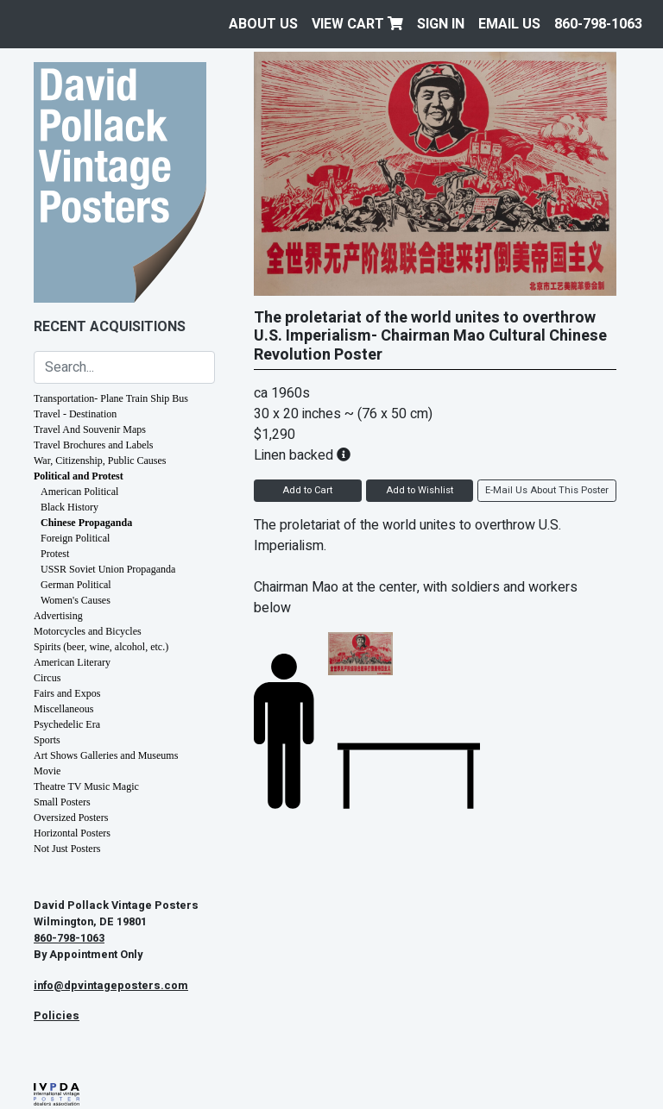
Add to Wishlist (419, 490)
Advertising (58, 616)
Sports (47, 740)
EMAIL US (509, 24)
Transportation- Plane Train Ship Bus (111, 398)
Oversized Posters (71, 817)
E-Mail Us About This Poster (547, 490)
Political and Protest (78, 476)
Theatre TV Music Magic (86, 786)
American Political (79, 492)
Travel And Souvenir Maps (90, 429)
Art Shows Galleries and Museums (106, 755)
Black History (69, 507)
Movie (47, 771)
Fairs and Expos (67, 693)
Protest (55, 554)
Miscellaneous (63, 709)
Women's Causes (75, 600)
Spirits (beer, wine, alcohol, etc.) (101, 647)
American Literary (72, 662)
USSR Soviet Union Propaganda (108, 569)
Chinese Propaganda (86, 523)
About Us (263, 24)
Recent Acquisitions (110, 326)
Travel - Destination (75, 414)
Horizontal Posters (72, 833)
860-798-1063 (598, 24)
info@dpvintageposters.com (111, 985)
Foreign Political (75, 538)
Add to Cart (307, 490)
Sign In (440, 24)
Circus (47, 678)
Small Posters (62, 802)
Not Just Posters (67, 849)
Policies (56, 1016)
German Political (76, 585)
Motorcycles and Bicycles (88, 631)
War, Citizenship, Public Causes (100, 460)
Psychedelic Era (67, 724)
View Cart (357, 24)
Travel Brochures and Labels (94, 445)
